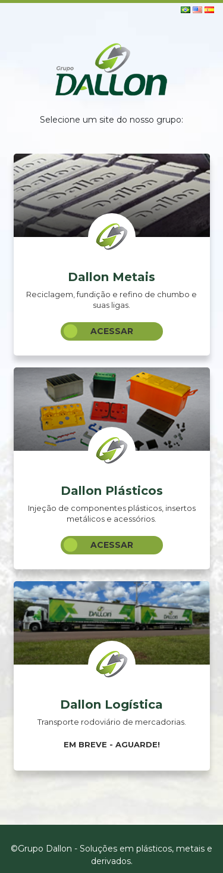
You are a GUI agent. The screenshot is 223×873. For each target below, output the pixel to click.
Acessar (98, 331)
